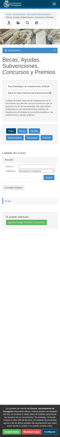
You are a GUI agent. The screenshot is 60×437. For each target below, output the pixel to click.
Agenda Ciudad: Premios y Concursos (26, 222)
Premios (47, 137)
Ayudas (34, 131)
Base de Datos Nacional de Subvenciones (29, 93)
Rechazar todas (32, 432)
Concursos (32, 137)
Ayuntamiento (19, 14)
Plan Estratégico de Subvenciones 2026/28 (29, 86)
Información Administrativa (38, 14)
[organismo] (37, 171)
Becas (22, 131)
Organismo (11, 171)
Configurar (50, 432)
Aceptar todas (11, 432)
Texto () (9, 166)
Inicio (8, 14)
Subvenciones (15, 137)
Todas (11, 131)
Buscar (49, 177)
